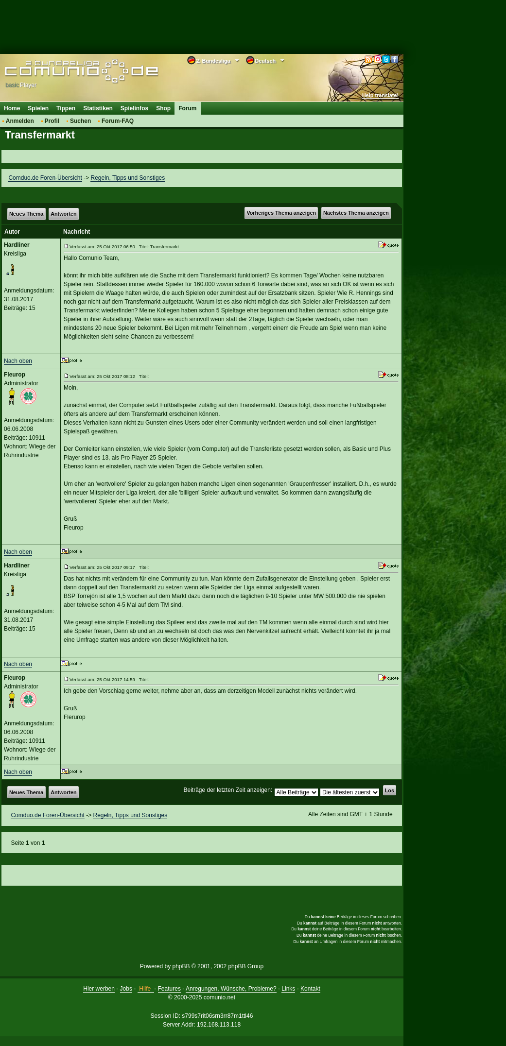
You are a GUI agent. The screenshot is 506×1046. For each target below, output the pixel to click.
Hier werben (99, 988)
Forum (187, 108)
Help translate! (380, 95)
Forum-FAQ (118, 121)
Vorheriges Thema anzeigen (281, 213)
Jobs (126, 988)
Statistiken (98, 108)
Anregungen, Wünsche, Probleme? (231, 988)
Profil (52, 121)
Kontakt (310, 988)
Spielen (38, 108)
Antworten (63, 214)
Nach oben (18, 361)
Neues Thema (26, 214)
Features (169, 988)
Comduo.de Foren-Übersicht (45, 177)
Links (288, 988)
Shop (163, 108)
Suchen (80, 121)
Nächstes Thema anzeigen (356, 213)
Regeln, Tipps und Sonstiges (127, 177)
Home (12, 108)
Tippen (65, 108)
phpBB (181, 966)
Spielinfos (134, 108)
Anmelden (20, 121)
